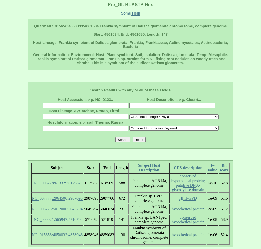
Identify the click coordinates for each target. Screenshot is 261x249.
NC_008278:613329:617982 (57, 183)
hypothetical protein (188, 209)
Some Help (130, 13)
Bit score (224, 167)
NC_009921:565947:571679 (57, 219)
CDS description (188, 167)
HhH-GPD (188, 198)
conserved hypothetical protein (188, 219)
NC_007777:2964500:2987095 (57, 198)
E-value (212, 167)
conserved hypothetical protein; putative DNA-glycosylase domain (188, 183)
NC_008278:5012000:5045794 (57, 209)
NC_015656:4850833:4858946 (57, 235)
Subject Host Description (149, 167)
